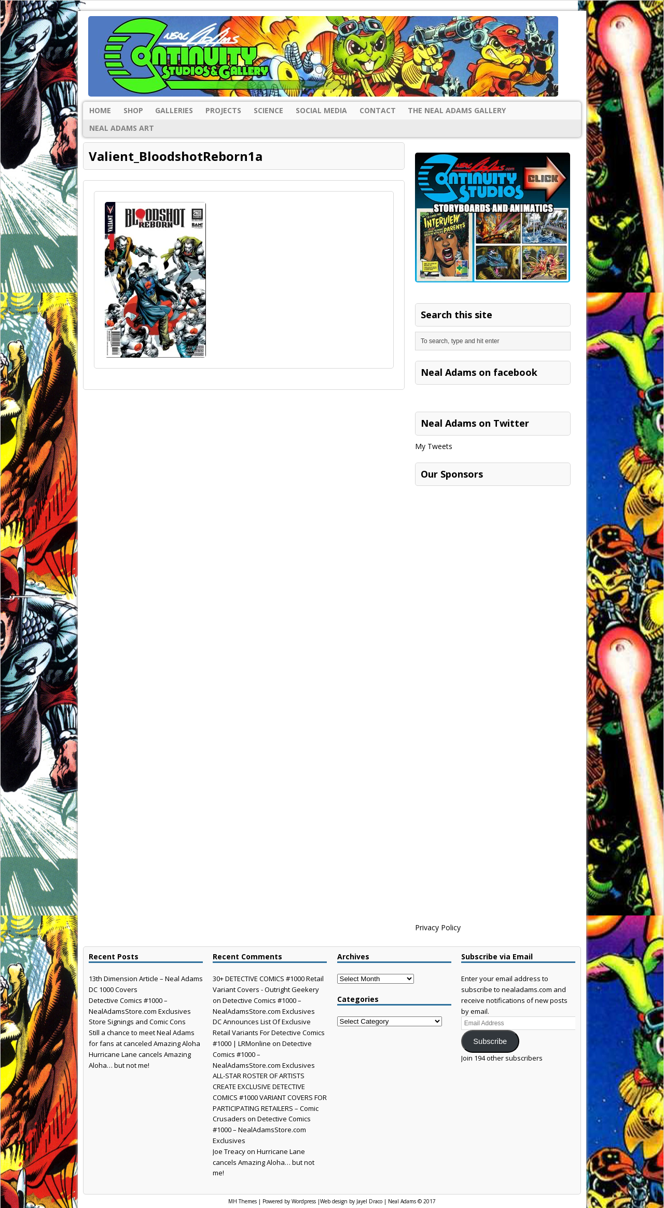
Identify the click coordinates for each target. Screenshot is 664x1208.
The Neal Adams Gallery (457, 110)
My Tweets (433, 446)
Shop (133, 110)
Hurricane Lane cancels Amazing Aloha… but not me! (263, 1162)
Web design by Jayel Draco (351, 1201)
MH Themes (242, 1201)
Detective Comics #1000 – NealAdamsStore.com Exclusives (262, 1129)
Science (268, 110)
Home (100, 110)
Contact (377, 110)
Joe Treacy (229, 1151)
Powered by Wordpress (289, 1201)
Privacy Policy (438, 927)
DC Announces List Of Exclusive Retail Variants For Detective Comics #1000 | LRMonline (269, 1032)
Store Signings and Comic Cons (137, 1021)
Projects (223, 110)
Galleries (174, 110)
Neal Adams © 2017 (412, 1201)
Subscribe (490, 1041)
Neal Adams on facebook (479, 372)
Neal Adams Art (121, 128)
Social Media (321, 110)
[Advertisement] (493, 556)
